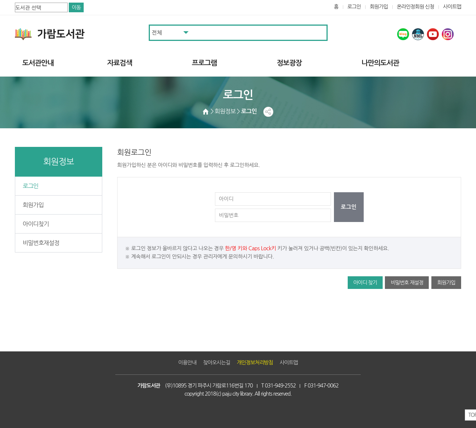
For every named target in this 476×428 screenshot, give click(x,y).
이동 (76, 7)
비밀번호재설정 (41, 243)
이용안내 (187, 362)
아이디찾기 (36, 224)
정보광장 (289, 63)
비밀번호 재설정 (406, 282)
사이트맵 (452, 6)
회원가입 (379, 6)
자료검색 (119, 63)
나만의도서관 (380, 63)
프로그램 (204, 63)
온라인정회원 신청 (415, 6)
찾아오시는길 (216, 362)
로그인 (354, 6)
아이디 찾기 (365, 282)
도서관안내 (38, 63)
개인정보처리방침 (255, 362)
